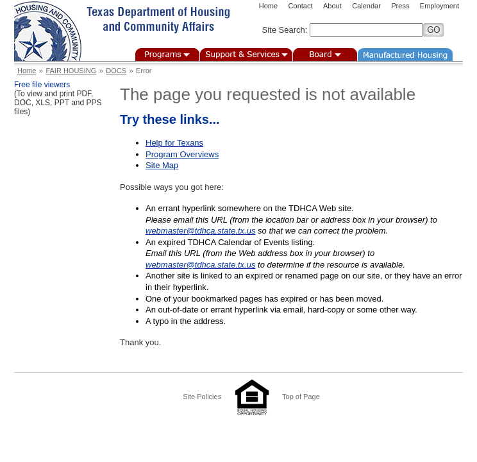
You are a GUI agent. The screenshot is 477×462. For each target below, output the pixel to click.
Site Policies (202, 396)
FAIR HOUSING (71, 70)
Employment (439, 6)
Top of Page (301, 396)
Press (400, 6)
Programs (167, 54)
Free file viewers (42, 84)
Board (325, 54)
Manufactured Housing (405, 54)
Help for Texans (174, 143)
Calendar (366, 6)
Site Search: (285, 30)
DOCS (116, 70)
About (332, 6)
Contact (301, 6)
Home (268, 6)
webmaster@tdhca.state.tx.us (200, 230)
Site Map (162, 165)
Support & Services (246, 54)
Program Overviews (182, 154)
